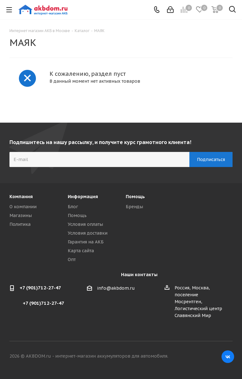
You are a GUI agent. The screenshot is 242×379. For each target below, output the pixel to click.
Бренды (134, 206)
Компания (21, 196)
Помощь (77, 215)
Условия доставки (87, 233)
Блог (73, 206)
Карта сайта (81, 251)
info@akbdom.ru (116, 288)
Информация (83, 196)
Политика (20, 224)
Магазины (20, 215)
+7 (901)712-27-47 (40, 288)
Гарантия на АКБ (86, 242)
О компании (23, 206)
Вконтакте (228, 356)
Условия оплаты (85, 224)
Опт (72, 259)
